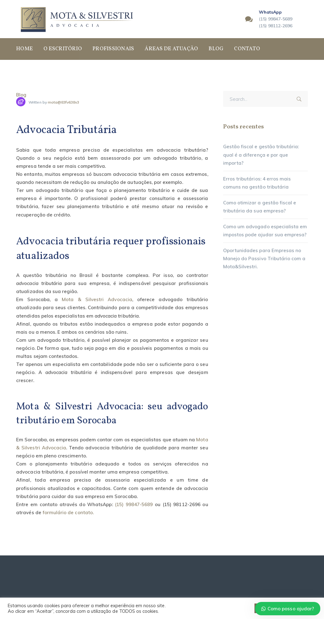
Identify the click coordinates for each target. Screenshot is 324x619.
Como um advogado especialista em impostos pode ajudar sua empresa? (265, 231)
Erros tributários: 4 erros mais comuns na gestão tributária (257, 183)
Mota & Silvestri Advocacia (97, 299)
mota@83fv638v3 (63, 102)
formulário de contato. (68, 512)
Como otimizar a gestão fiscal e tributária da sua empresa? (259, 207)
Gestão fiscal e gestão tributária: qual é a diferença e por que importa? (261, 155)
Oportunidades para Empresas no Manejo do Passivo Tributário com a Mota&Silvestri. (264, 258)
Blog (21, 95)
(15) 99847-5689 (134, 504)
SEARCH (301, 98)
